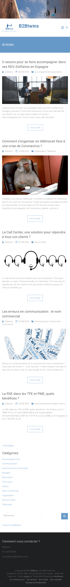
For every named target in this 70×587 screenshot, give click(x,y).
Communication (41, 321)
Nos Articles (43, 580)
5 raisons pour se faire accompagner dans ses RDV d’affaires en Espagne (34, 64)
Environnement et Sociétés (46, 404)
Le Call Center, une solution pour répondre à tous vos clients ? (34, 234)
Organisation (40, 151)
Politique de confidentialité (35, 583)
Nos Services (32, 580)
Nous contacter (56, 580)
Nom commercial (10, 491)
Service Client (40, 242)
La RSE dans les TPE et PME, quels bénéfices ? (28, 396)
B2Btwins (29, 26)
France (53, 321)
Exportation (57, 72)
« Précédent (8, 445)
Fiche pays (7, 482)
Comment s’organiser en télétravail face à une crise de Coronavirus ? (33, 143)
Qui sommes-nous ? (17, 580)
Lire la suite (35, 127)
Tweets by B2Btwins (11, 525)
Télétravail (51, 151)
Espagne (6, 472)
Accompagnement (42, 72)
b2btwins (9, 72)
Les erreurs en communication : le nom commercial (31, 314)
